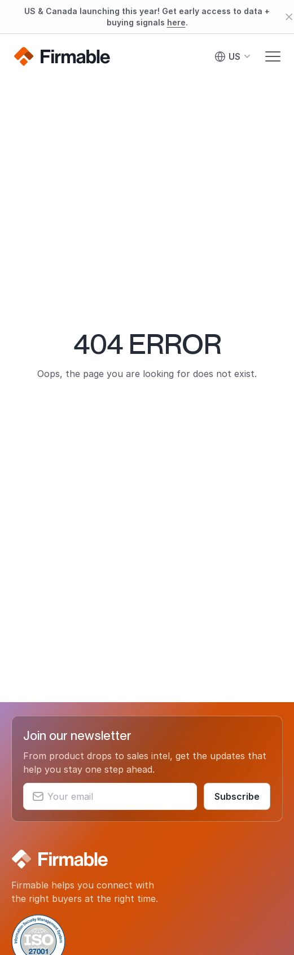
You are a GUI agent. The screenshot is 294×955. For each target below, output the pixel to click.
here (176, 22)
